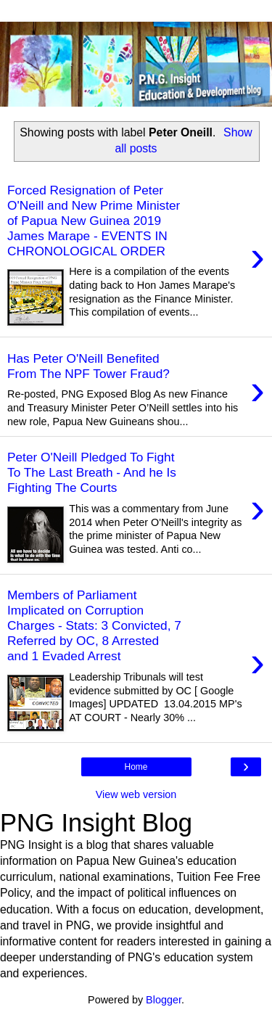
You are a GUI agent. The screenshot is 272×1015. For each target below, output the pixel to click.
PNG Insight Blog (96, 823)
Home (135, 767)
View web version (136, 794)
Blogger (163, 1000)
